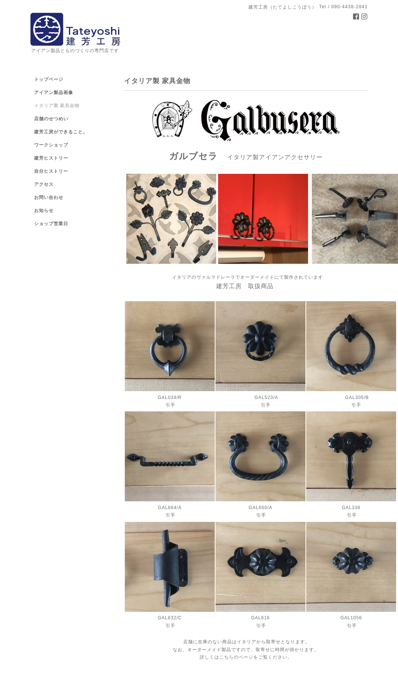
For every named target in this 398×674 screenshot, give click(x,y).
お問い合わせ (48, 197)
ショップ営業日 (51, 223)
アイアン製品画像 (53, 92)
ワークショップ (51, 145)
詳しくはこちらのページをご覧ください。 (246, 657)
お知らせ (44, 210)
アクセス (44, 184)
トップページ (48, 79)
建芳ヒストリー (51, 158)
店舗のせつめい (51, 118)
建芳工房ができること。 (61, 132)
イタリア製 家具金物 (56, 105)
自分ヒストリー (51, 171)
